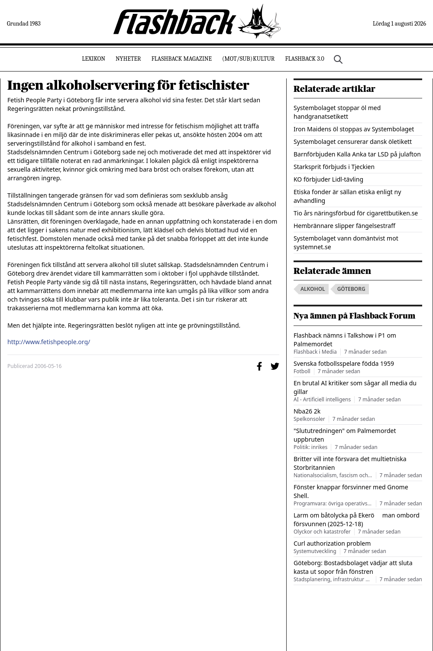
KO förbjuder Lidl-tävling (328, 179)
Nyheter (128, 58)
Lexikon (93, 58)
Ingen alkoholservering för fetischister (128, 85)
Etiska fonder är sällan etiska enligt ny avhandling (347, 196)
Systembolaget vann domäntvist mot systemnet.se (346, 242)
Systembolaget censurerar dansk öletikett (353, 141)
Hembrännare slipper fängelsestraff (344, 225)
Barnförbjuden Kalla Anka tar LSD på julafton (357, 154)
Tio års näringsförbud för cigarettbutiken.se (356, 213)
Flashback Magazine (182, 58)
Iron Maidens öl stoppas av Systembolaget (354, 129)
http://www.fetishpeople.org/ (48, 342)
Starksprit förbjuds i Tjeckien (334, 167)
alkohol (313, 289)
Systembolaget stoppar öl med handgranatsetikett (337, 112)
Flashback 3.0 (304, 58)
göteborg (351, 289)
